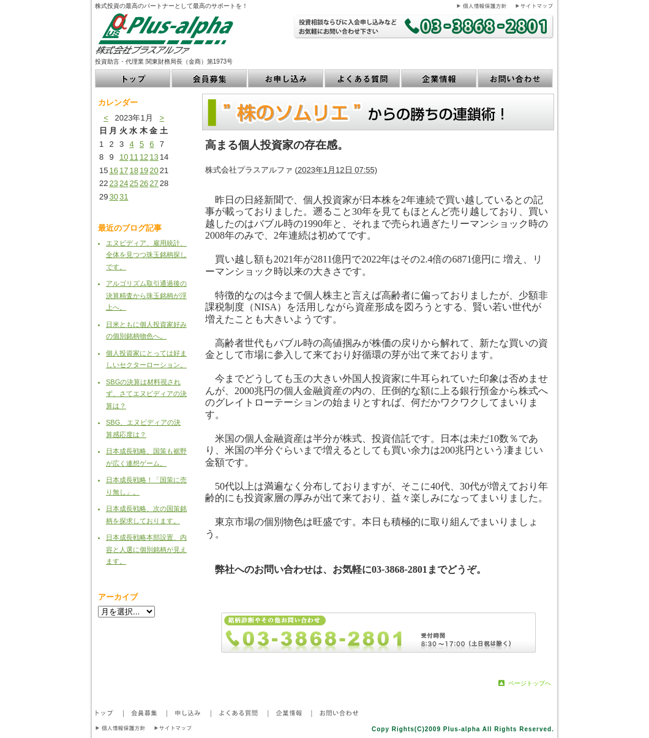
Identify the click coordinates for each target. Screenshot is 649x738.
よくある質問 (362, 78)
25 (133, 183)
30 (113, 196)
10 (123, 157)
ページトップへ (529, 683)
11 (133, 157)
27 (153, 183)
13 (153, 157)
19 (144, 170)
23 (113, 183)
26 (144, 183)
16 (113, 170)
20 (153, 170)
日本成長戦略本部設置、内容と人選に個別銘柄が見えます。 (146, 549)
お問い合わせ (516, 78)
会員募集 (209, 78)
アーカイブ (118, 597)
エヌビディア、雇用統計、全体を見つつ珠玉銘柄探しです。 (146, 254)
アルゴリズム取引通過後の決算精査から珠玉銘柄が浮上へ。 (146, 295)
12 (144, 157)
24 (123, 183)
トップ (133, 78)
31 (123, 196)
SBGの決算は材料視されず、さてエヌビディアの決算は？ (146, 393)
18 (133, 170)
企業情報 (439, 78)
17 (123, 170)
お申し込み (286, 78)
